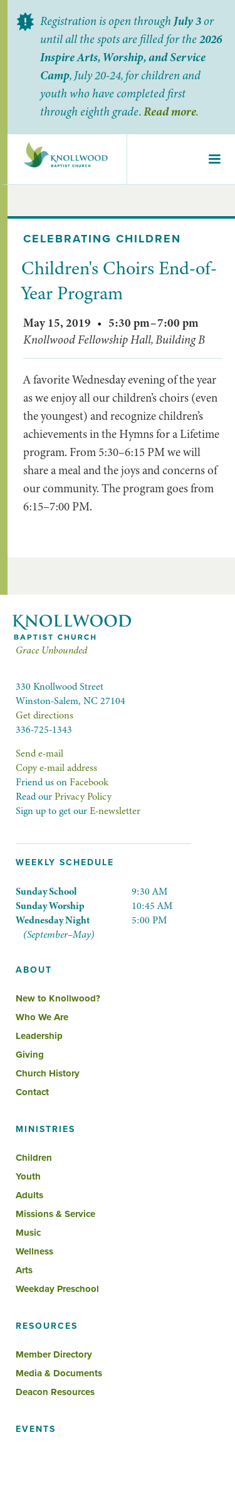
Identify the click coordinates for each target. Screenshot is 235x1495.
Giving (30, 1054)
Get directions (44, 715)
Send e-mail (39, 753)
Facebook (89, 782)
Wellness (34, 1251)
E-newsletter (115, 811)
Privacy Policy (83, 796)
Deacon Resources (55, 1392)
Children (34, 1157)
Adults (29, 1195)
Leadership (39, 1035)
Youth (28, 1176)
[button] (214, 159)
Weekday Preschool (57, 1288)
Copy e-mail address (56, 768)
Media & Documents (59, 1373)
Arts (24, 1270)
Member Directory (54, 1354)
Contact (32, 1092)
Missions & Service (55, 1213)
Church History (48, 1073)
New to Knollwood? (58, 998)
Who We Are (42, 1017)
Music (28, 1232)
